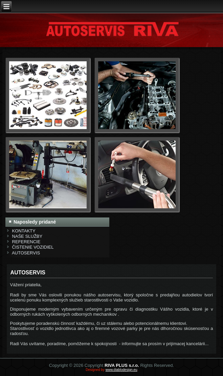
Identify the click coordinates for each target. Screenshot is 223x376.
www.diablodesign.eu (121, 370)
